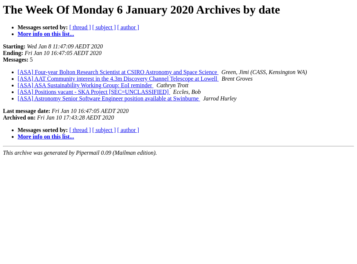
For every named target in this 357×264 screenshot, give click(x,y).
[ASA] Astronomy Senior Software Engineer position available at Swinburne (109, 98)
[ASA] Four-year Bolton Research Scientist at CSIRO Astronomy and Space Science (118, 72)
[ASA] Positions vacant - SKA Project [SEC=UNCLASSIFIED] (94, 92)
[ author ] (128, 27)
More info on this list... (46, 34)
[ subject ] (104, 27)
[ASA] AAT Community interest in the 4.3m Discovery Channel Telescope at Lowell (118, 79)
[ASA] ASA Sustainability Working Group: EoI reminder (85, 85)
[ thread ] (80, 27)
